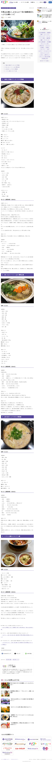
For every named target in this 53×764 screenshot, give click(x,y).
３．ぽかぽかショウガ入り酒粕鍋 (11, 69)
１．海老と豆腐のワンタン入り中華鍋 (11, 65)
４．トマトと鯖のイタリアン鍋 (10, 71)
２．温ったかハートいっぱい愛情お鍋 (11, 67)
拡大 (50, 2)
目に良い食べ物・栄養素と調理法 (8, 8)
